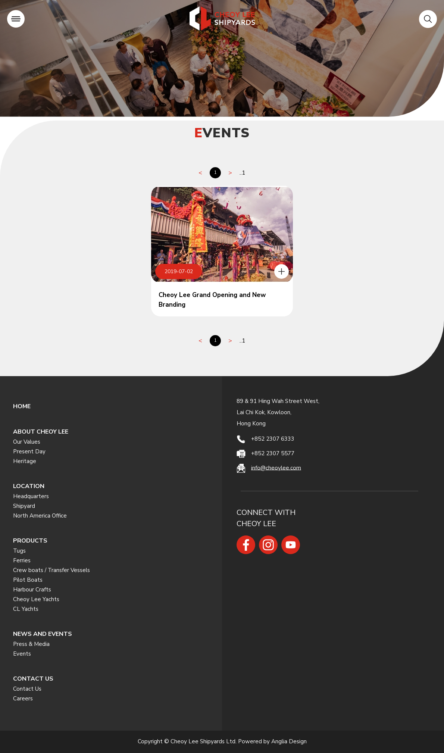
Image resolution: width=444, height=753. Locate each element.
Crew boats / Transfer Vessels (51, 570)
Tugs (19, 550)
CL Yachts (25, 609)
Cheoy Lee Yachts (36, 599)
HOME (22, 406)
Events (22, 653)
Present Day (29, 451)
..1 (243, 173)
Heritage (24, 461)
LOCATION (28, 486)
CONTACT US (33, 679)
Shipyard (24, 506)
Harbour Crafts (32, 589)
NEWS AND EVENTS (42, 634)
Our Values (26, 442)
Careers (23, 698)
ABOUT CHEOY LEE (40, 432)
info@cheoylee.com (276, 467)
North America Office (40, 515)
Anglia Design (289, 741)
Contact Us (27, 689)
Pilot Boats (28, 580)
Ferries (22, 560)
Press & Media (31, 644)
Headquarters (31, 496)
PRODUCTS (30, 541)
